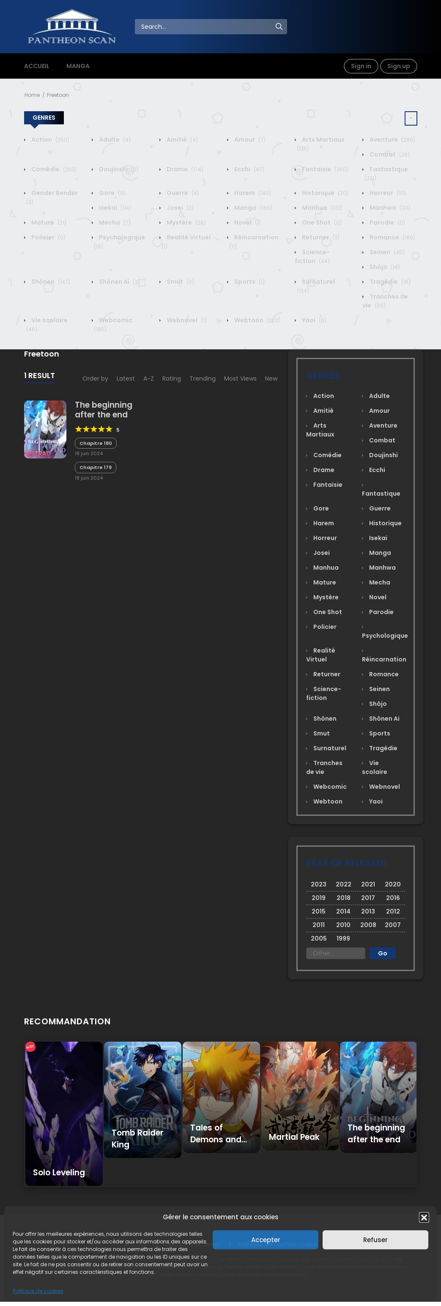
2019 (319, 898)
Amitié (181, 139)
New (271, 378)
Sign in (361, 66)
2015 (319, 911)
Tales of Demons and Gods (215, 1139)
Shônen (50, 281)
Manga (252, 207)
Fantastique (381, 493)
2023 (318, 884)
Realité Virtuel (320, 655)
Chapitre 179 (95, 467)
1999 (343, 938)
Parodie (386, 222)
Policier (48, 237)
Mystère (185, 222)
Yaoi (313, 320)
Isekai (114, 207)
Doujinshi (118, 169)
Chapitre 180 (95, 443)
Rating (171, 378)
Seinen (386, 252)
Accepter (265, 1239)
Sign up (398, 66)
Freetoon (58, 95)
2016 (393, 898)
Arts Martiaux (320, 430)
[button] (424, 1217)
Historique (324, 193)
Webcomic (329, 786)
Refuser (375, 1239)
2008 (368, 925)
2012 (393, 911)
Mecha (114, 222)
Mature (48, 222)
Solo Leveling (59, 1172)
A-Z (148, 378)
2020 (393, 884)
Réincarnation (384, 659)
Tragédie (389, 281)
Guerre (182, 193)
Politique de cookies (38, 1291)
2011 (318, 925)
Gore (112, 193)
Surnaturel (329, 748)
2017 (368, 898)
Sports (249, 281)
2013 (368, 911)
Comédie (53, 169)
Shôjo (384, 267)
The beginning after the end (103, 409)
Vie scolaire (374, 767)
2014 (343, 911)
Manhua (321, 207)
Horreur (387, 193)
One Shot (321, 222)
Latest (126, 378)
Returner (320, 237)
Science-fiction (312, 256)
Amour (249, 139)
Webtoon (256, 320)
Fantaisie (324, 169)
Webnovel (186, 320)
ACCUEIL (36, 66)
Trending (202, 378)
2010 (343, 925)
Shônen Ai (119, 281)
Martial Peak (294, 1137)
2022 (343, 884)
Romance (391, 237)
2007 (393, 925)
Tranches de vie (385, 301)
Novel (247, 222)
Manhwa (389, 207)
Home (32, 95)
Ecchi (248, 169)
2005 (319, 938)
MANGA (78, 66)
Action (49, 139)
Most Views (240, 378)
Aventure (391, 139)
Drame (184, 169)
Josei (179, 207)
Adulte (114, 139)
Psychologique (385, 635)
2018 (344, 898)
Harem (252, 193)
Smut (179, 281)
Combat (389, 154)
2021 (368, 884)
